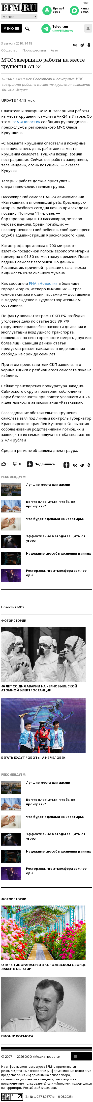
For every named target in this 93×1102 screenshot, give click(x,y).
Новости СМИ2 (12, 607)
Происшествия (34, 50)
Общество (9, 50)
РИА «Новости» (25, 121)
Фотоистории (13, 621)
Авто (54, 50)
